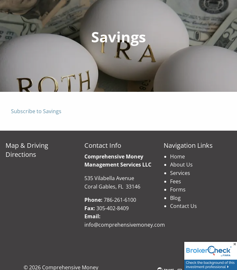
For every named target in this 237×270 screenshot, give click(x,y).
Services (180, 173)
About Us (181, 164)
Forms (178, 189)
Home (177, 156)
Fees (175, 181)
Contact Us (183, 206)
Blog (175, 197)
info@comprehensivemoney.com (124, 224)
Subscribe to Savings (36, 111)
